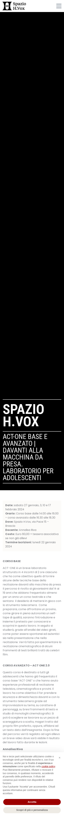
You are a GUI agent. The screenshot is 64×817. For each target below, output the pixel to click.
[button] (59, 757)
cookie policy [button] (48, 766)
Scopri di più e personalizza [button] (32, 810)
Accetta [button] (32, 802)
